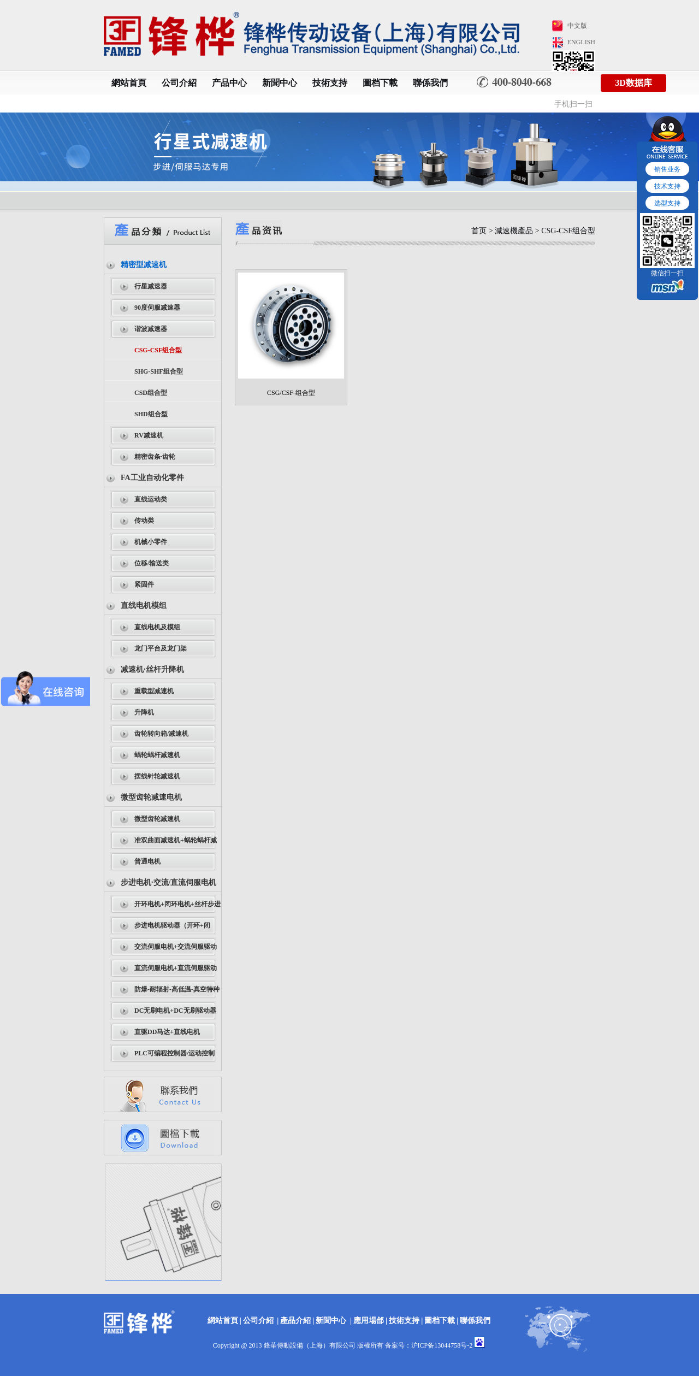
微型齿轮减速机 (157, 819)
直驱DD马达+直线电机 (167, 1032)
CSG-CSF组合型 (158, 350)
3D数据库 (633, 82)
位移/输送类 (151, 563)
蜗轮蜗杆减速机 (157, 755)
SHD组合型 (151, 414)
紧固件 (144, 584)
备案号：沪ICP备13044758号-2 (429, 1345)
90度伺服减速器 (157, 307)
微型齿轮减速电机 (151, 797)
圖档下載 (380, 82)
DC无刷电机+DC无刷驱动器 (175, 1010)
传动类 (144, 520)
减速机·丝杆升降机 (152, 669)
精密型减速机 (144, 265)
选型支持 (667, 203)
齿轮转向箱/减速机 (161, 733)
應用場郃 (368, 1320)
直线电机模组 (144, 605)
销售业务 (667, 169)
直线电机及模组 (157, 627)
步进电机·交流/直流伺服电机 (168, 882)
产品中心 (229, 82)
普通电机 (147, 861)
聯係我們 (430, 82)
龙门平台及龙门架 (160, 648)
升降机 (144, 712)
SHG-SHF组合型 (158, 371)
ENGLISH (581, 42)
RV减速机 (148, 435)
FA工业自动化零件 (152, 478)
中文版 (577, 25)
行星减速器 (150, 286)
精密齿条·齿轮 (154, 456)
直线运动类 (150, 499)
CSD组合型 (150, 393)
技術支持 (329, 82)
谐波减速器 (150, 329)
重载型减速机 (154, 691)
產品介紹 (295, 1320)
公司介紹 (179, 82)
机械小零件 (150, 542)
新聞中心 (279, 82)
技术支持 (667, 186)
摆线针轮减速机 (157, 776)
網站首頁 (128, 82)
